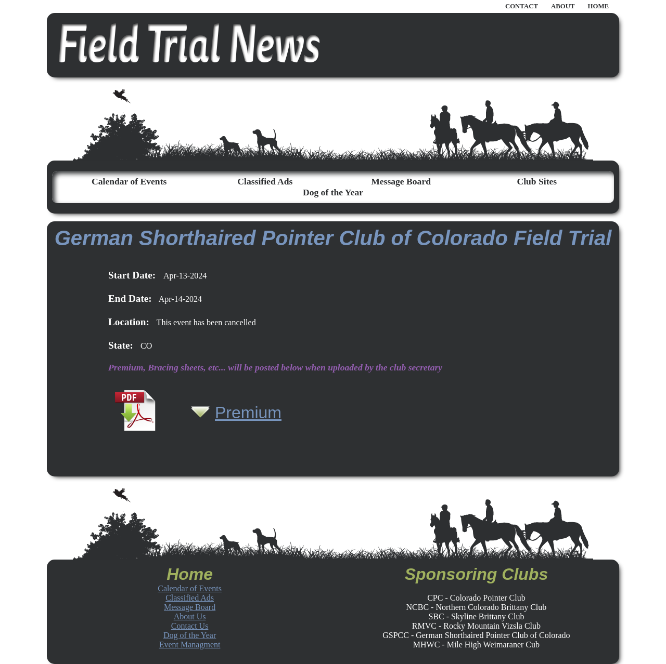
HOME (598, 6)
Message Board (401, 181)
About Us (190, 616)
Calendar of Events (129, 181)
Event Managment (190, 644)
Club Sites (537, 181)
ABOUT (563, 6)
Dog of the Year (333, 192)
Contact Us (190, 625)
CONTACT (521, 6)
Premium (248, 412)
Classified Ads (264, 181)
